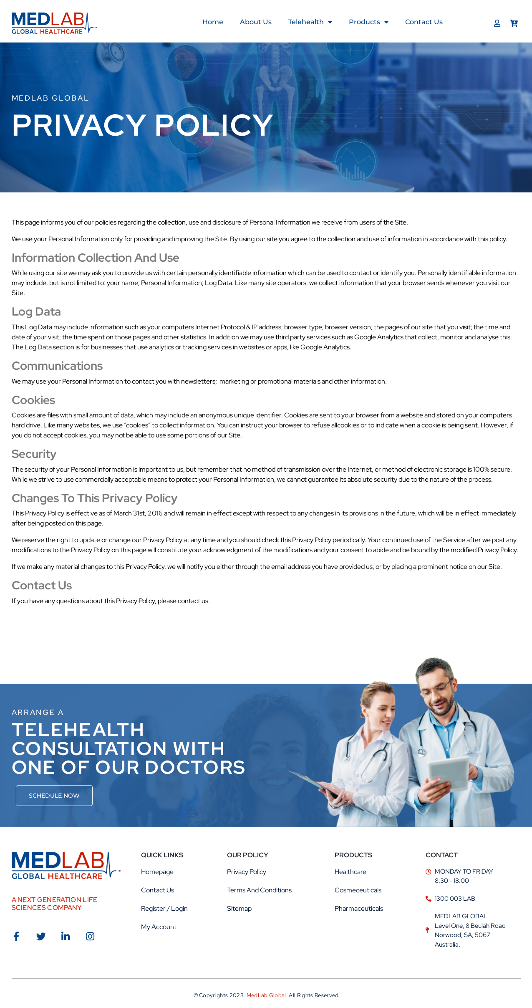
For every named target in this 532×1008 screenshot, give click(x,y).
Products (368, 22)
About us (256, 22)
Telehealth (310, 22)
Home (212, 22)
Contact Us (424, 22)
